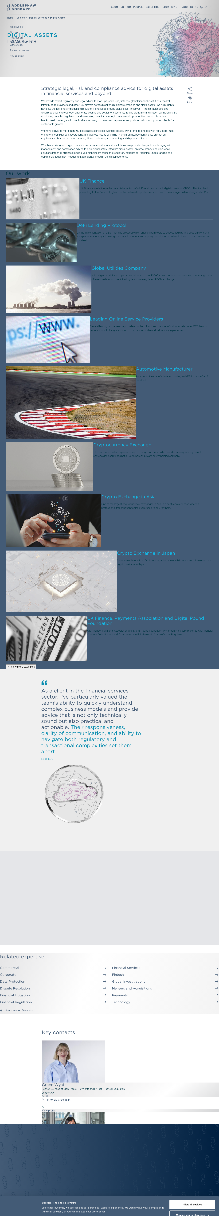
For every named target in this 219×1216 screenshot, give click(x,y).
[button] (118, 7)
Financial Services (37, 17)
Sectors (21, 17)
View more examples (21, 666)
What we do (16, 27)
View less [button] (25, 1010)
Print (189, 102)
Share (189, 93)
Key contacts (17, 56)
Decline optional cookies (192, 1207)
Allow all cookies (192, 1186)
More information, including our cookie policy (68, 1202)
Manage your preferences (192, 1197)
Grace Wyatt (54, 1084)
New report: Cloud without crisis (19, 43)
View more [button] (8, 1010)
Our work (15, 32)
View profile (48, 1110)
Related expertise (19, 50)
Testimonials (16, 37)
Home (10, 17)
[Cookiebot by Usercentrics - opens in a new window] (21, 1209)
